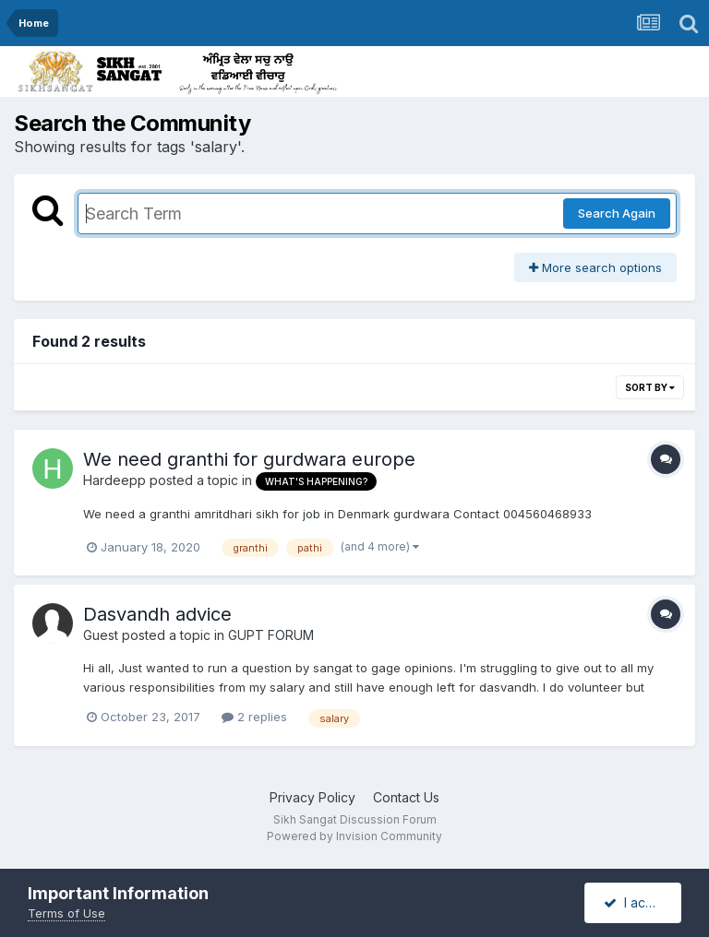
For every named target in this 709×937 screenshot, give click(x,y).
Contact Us (406, 797)
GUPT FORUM (271, 635)
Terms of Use (66, 913)
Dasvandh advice (157, 614)
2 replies (254, 716)
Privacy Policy (312, 797)
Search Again (616, 213)
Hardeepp (114, 480)
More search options (595, 267)
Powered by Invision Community (354, 836)
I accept (638, 902)
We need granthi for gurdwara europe (249, 459)
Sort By (650, 387)
